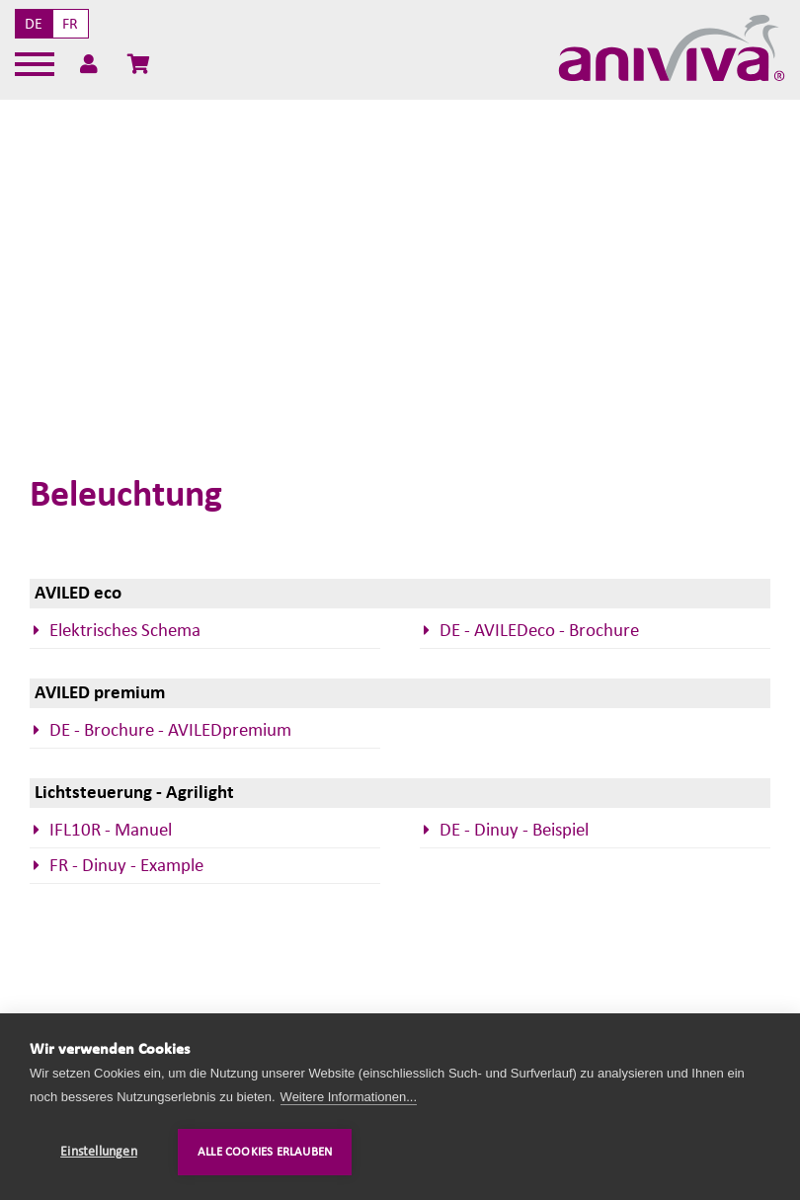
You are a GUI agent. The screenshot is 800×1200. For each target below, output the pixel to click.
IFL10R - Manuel (110, 830)
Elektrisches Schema (124, 630)
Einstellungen (98, 1152)
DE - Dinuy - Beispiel (514, 830)
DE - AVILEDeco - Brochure (539, 630)
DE (33, 24)
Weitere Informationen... (349, 1096)
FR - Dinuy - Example (126, 865)
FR (70, 24)
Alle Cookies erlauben (265, 1152)
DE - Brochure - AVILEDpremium (170, 730)
